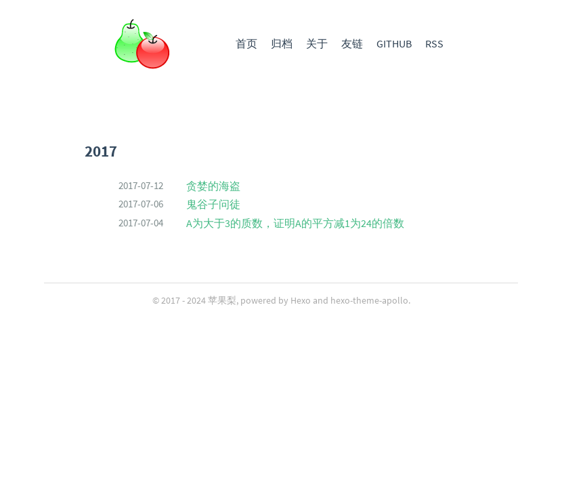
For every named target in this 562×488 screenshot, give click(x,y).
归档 (282, 43)
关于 (317, 43)
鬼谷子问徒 (213, 204)
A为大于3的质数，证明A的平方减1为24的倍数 (295, 223)
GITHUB (394, 43)
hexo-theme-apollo (369, 300)
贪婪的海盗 (213, 185)
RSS (434, 43)
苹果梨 (222, 300)
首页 (246, 43)
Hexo (300, 300)
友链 (352, 43)
